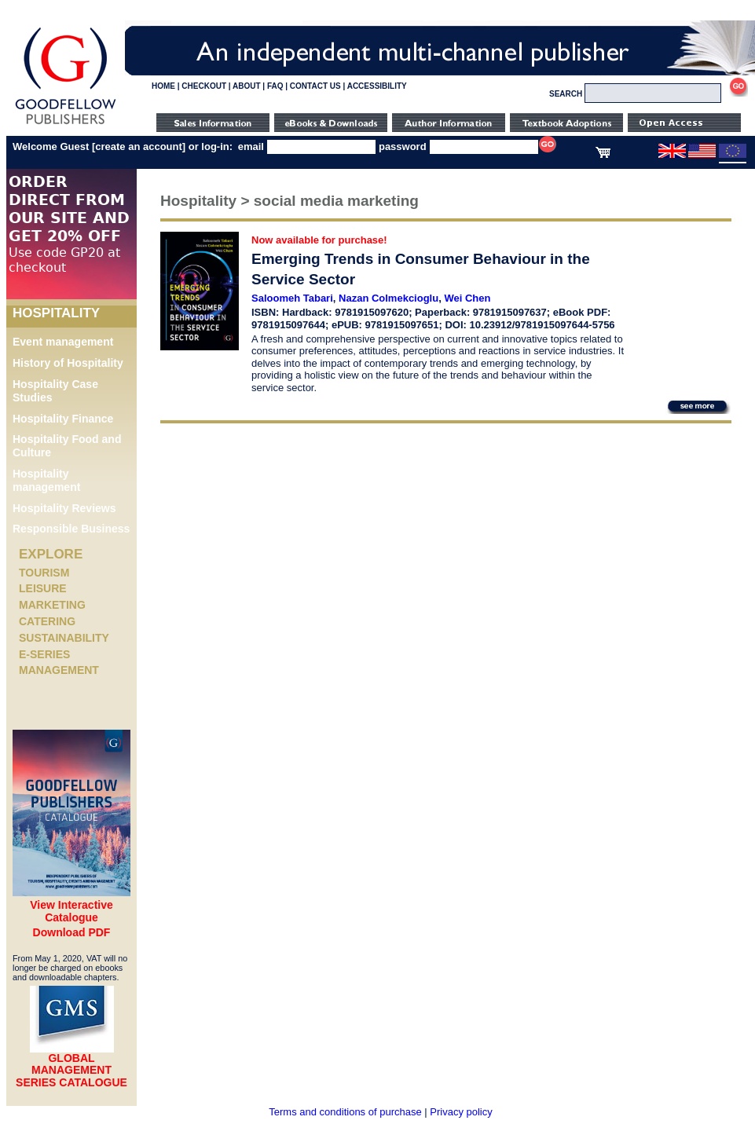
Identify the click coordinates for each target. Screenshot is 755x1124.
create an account (138, 146)
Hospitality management (46, 480)
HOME (163, 86)
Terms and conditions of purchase (345, 1112)
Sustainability (64, 638)
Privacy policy (461, 1112)
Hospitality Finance (63, 418)
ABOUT (247, 86)
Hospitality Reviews (64, 508)
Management (59, 670)
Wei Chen (467, 298)
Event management (63, 341)
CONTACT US (315, 86)
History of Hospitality (68, 363)
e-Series (44, 654)
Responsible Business (71, 528)
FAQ (275, 86)
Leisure (43, 588)
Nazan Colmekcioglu (388, 298)
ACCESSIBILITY (377, 86)
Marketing (52, 605)
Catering (47, 621)
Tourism (44, 572)
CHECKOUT (203, 86)
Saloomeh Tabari (292, 298)
